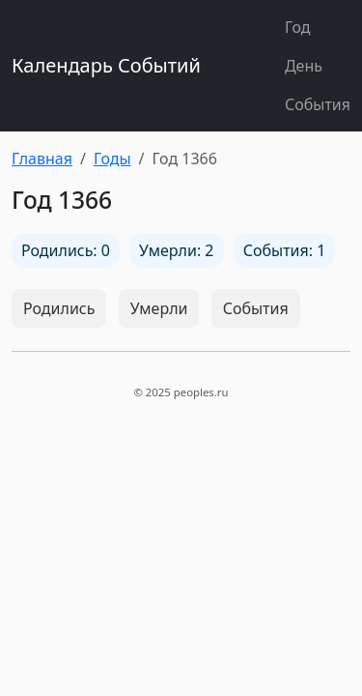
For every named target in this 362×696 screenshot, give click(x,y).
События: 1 (284, 250)
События (317, 104)
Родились (59, 308)
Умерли (159, 308)
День (303, 65)
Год (298, 27)
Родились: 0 (65, 250)
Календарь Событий (106, 65)
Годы (112, 158)
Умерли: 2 (176, 250)
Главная (42, 158)
